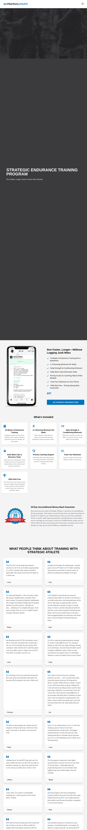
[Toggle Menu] (83, 4)
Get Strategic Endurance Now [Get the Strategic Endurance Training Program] (65, 402)
